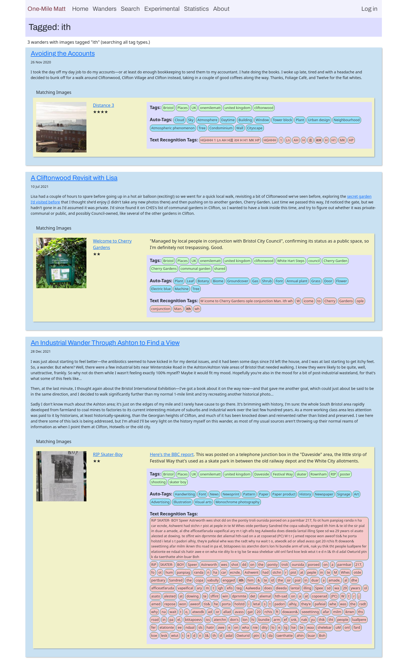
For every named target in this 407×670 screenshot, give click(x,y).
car (223, 572)
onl (347, 627)
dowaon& (290, 611)
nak (304, 619)
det (252, 596)
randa (198, 572)
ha (215, 572)
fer (153, 627)
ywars (355, 588)
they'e (306, 603)
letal (256, 603)
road (155, 619)
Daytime (228, 119)
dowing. (193, 596)
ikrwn (349, 611)
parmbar (344, 564)
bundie (264, 619)
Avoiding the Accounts (63, 53)
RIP (333, 474)
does (268, 588)
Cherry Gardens (164, 268)
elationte (167, 627)
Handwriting (185, 494)
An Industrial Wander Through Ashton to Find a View (105, 342)
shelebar (325, 627)
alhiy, (293, 603)
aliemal (265, 596)
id (272, 580)
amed (155, 603)
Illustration (182, 501)
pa (171, 619)
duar (315, 580)
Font (279, 280)
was (343, 603)
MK (342, 140)
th (214, 635)
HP (351, 140)
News (214, 494)
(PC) (334, 596)
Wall (239, 127)
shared (219, 268)
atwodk (198, 611)
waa (310, 627)
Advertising (160, 501)
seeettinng (310, 611)
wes (224, 564)
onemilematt (210, 107)
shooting (158, 481)
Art (356, 494)
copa (199, 580)
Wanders (104, 8)
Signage (343, 494)
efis (230, 588)
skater (302, 474)
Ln (288, 140)
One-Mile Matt (47, 8)
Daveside (261, 474)
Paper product (283, 494)
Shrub (267, 280)
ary (199, 588)
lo (272, 627)
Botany (203, 280)
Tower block (282, 119)
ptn (256, 635)
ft (277, 611)
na (164, 611)
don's (234, 619)
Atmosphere (207, 119)
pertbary (158, 580)
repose (169, 603)
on (252, 564)
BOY (180, 564)
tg (286, 627)
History (305, 494)
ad (210, 611)
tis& (207, 603)
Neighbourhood (347, 119)
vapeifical (185, 588)
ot (160, 572)
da (270, 635)
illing (307, 588)
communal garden (195, 268)
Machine (182, 288)
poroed (313, 564)
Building (245, 119)
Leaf (190, 280)
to (319, 300)
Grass (315, 280)
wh (197, 308)
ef (285, 619)
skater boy (177, 481)
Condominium (221, 127)
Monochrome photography (238, 501)
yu (313, 619)
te (328, 572)
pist (293, 572)
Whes (345, 572)
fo (152, 572)
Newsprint (231, 494)
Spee (319, 588)
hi (252, 619)
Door (328, 280)
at (301, 572)
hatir (210, 627)
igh (220, 588)
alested (170, 596)
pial (298, 580)
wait (173, 611)
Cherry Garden (335, 260)
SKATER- (166, 564)
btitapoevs (193, 619)
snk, (294, 619)
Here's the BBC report (172, 454)
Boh (322, 635)
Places (182, 107)
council (314, 260)
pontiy (272, 564)
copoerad (319, 596)
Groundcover (237, 280)
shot (234, 564)
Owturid (243, 635)
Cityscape (255, 127)
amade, (334, 580)
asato (155, 596)
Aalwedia (252, 588)
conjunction (160, 308)
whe (332, 603)
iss (208, 619)
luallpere (359, 619)
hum (169, 572)
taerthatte (285, 635)
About (221, 8)
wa (336, 588)
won (182, 603)
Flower (341, 280)
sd (329, 588)
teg (239, 588)
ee (179, 627)
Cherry (329, 300)
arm (276, 619)
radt (362, 603)
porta (226, 603)
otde (357, 572)
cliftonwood (263, 107)
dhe (354, 580)
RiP (153, 564)
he (216, 603)
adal (229, 635)
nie (255, 627)
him (250, 580)
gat (250, 611)
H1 (333, 140)
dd (244, 564)
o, (186, 611)
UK (193, 107)
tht (331, 619)
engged (229, 580)
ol (365, 588)
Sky (190, 119)
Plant (300, 119)
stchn (277, 572)
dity (264, 627)
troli (284, 564)
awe (221, 627)
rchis (268, 611)
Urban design (319, 119)
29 (345, 588)
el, (179, 619)
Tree (202, 127)
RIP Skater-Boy (108, 454)
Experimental (162, 8)
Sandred (176, 580)
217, (358, 564)
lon (245, 619)
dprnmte (239, 596)
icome (308, 300)
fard (357, 627)
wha (245, 627)
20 (259, 611)
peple (311, 572)
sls (200, 627)
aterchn (220, 619)
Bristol (168, 107)
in (321, 572)
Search (130, 8)
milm (337, 611)
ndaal (190, 627)
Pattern (249, 494)
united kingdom (238, 107)
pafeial (320, 603)
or (217, 611)
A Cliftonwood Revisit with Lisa (74, 177)
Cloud (179, 119)
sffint (214, 596)
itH (318, 140)
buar (311, 635)
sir (289, 580)
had (266, 572)
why (154, 611)
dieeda (281, 588)
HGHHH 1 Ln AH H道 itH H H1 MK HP (230, 140)
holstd (239, 603)
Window (262, 119)
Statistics (196, 8)
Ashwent (251, 572)
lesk (164, 635)
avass (239, 611)
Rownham (319, 474)
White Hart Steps (290, 260)
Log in (369, 8)
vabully (213, 580)
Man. (178, 308)
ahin (300, 635)
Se (301, 627)
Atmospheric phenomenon (173, 127)
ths (360, 611)
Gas (255, 280)
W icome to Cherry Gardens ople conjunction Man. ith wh (246, 300)
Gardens (346, 300)
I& (207, 635)
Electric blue (161, 288)
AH (296, 140)
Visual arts (203, 501)
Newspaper (324, 494)
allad (227, 611)
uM (338, 627)
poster (345, 474)
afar (326, 611)
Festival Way (283, 474)
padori (279, 603)
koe (154, 635)
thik (322, 619)
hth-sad (281, 596)
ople (360, 300)
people (342, 619)
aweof (195, 603)
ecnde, (235, 572)
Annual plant (297, 280)
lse (293, 627)
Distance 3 (103, 105)
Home (80, 8)
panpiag (183, 572)
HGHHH (270, 140)
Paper (263, 494)
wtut (174, 635)
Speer (192, 564)
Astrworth (209, 564)
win (225, 596)
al (345, 580)
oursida (298, 564)
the (261, 564)
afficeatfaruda (162, 588)
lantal (295, 588)
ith (188, 308)
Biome (218, 280)
